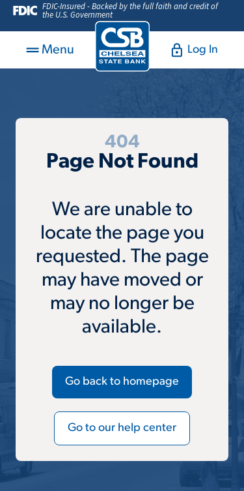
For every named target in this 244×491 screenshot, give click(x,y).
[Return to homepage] (122, 46)
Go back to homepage (122, 382)
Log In (194, 50)
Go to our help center (122, 428)
